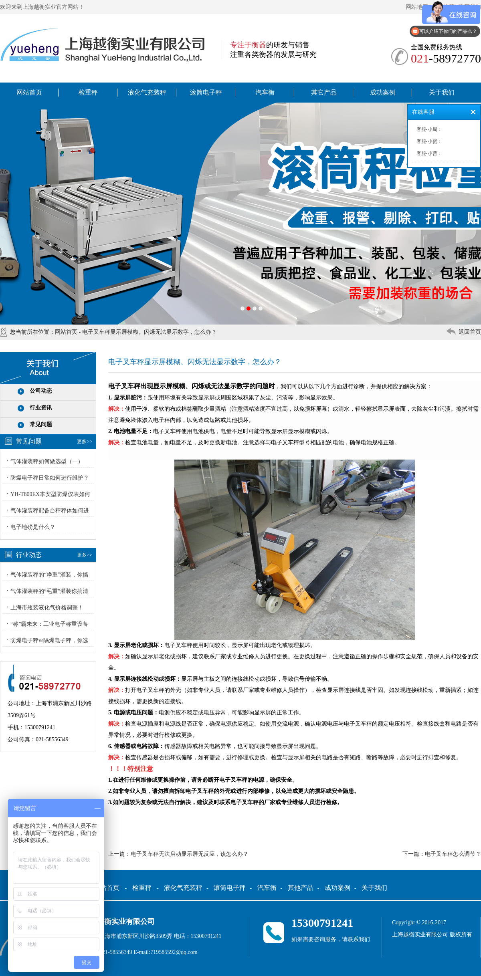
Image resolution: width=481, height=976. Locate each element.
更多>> (84, 441)
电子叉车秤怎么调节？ (453, 854)
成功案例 (383, 92)
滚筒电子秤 (206, 92)
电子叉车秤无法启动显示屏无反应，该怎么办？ (190, 854)
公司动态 (41, 391)
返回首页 (470, 332)
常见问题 (41, 424)
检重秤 (88, 92)
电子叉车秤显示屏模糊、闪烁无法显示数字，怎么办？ (149, 332)
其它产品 (324, 92)
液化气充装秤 (147, 92)
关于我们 (442, 92)
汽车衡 (265, 92)
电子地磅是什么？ (32, 527)
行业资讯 (41, 408)
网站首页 (29, 92)
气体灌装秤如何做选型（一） (46, 461)
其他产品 (300, 887)
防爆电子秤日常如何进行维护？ (49, 478)
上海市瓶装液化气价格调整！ (46, 608)
